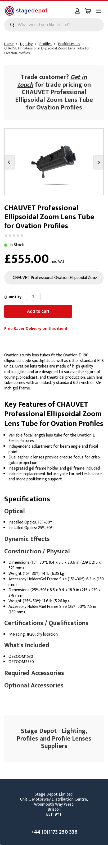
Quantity (12, 297)
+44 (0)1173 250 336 (54, 832)
